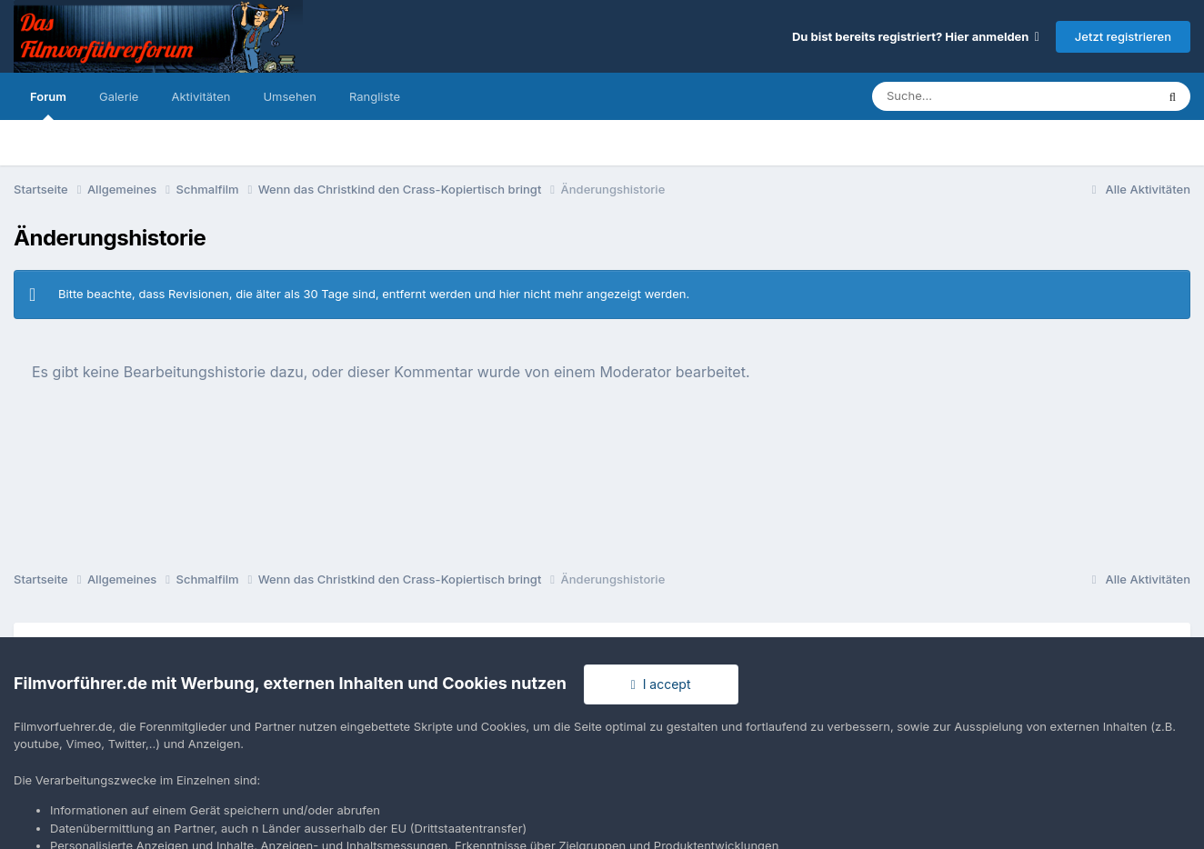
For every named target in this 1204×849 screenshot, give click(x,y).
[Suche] (977, 96)
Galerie (118, 96)
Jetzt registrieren (1123, 36)
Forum (48, 104)
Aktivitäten (200, 96)
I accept (661, 684)
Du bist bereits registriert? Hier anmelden (915, 36)
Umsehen (289, 96)
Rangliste (374, 96)
